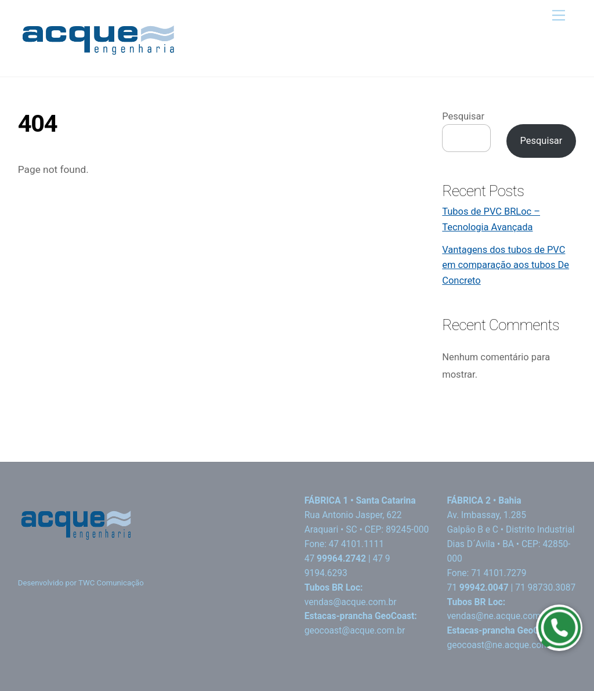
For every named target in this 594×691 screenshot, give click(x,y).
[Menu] (558, 15)
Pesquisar (463, 116)
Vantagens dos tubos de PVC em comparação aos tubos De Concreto (505, 265)
